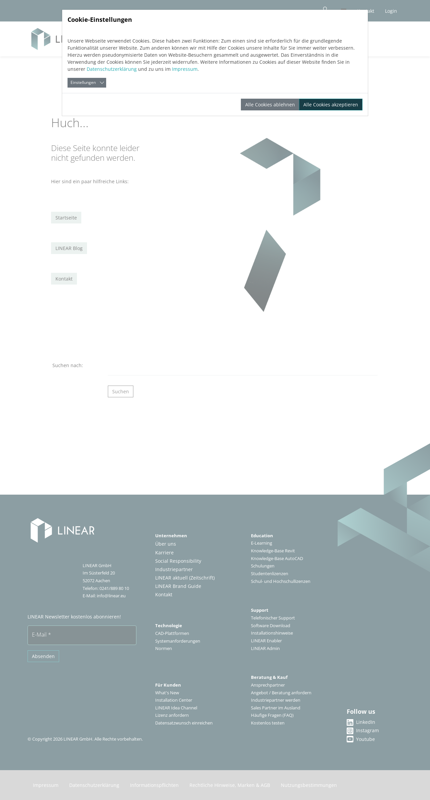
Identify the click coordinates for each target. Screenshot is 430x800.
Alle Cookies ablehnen (270, 104)
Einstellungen (83, 82)
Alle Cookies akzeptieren (330, 104)
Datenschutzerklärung (112, 69)
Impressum (185, 69)
